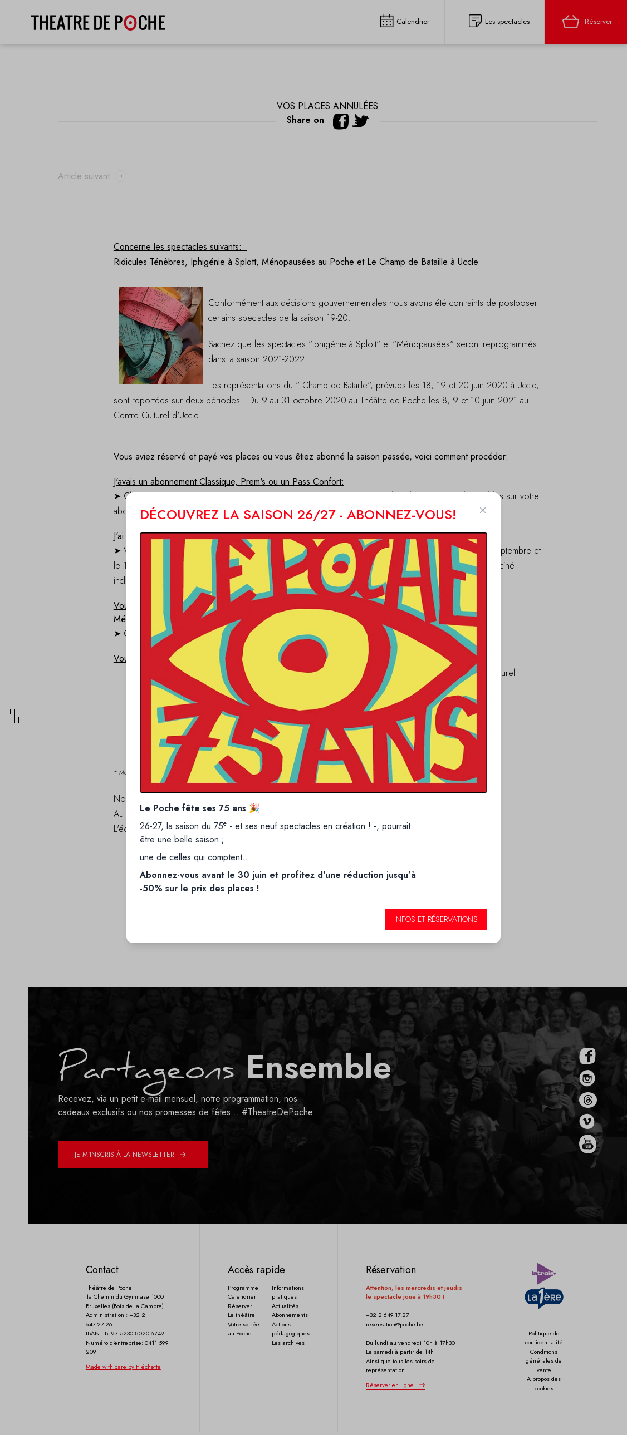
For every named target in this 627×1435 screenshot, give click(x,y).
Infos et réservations (436, 919)
